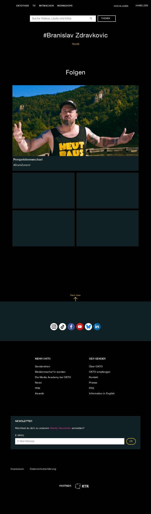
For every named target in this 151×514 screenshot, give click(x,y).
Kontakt (93, 377)
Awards (39, 393)
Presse (93, 382)
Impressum (17, 469)
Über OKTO (96, 366)
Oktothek (23, 5)
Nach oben (75, 297)
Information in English (102, 393)
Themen (107, 18)
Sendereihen (42, 366)
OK (131, 441)
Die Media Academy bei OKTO (53, 377)
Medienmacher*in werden (50, 372)
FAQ (91, 388)
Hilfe (37, 388)
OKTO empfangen (99, 372)
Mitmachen (47, 5)
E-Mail (19, 435)
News (38, 382)
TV (35, 5)
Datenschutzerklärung (43, 469)
